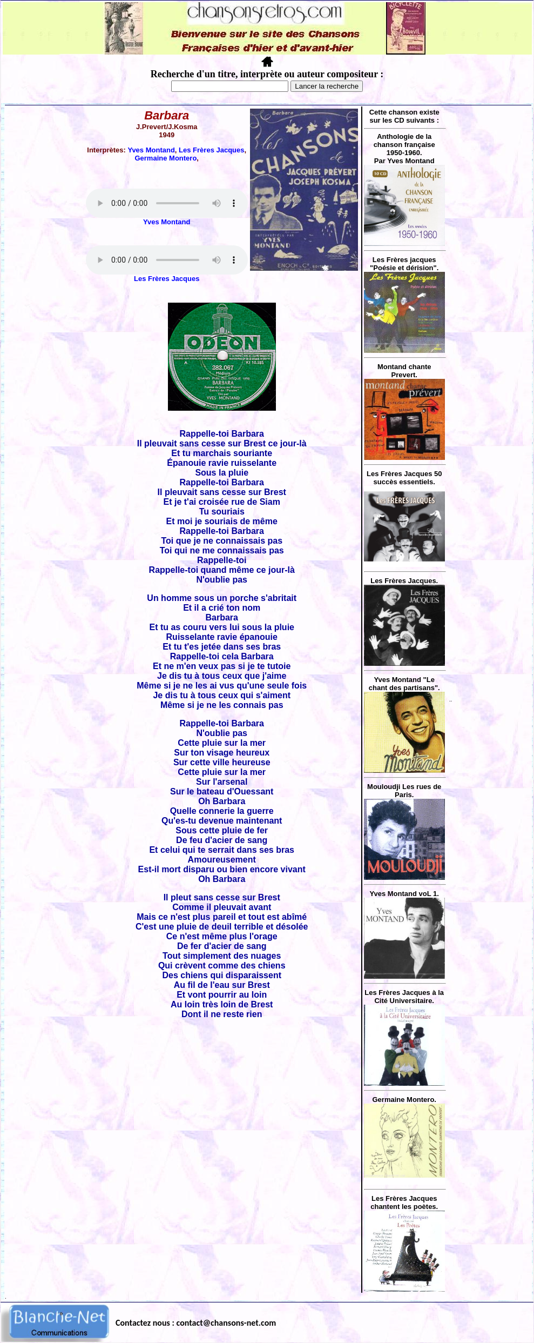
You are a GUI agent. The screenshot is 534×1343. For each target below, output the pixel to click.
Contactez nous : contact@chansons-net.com (196, 1323)
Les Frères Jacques (211, 150)
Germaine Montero (165, 158)
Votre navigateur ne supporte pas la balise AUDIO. (167, 203)
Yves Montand (150, 150)
